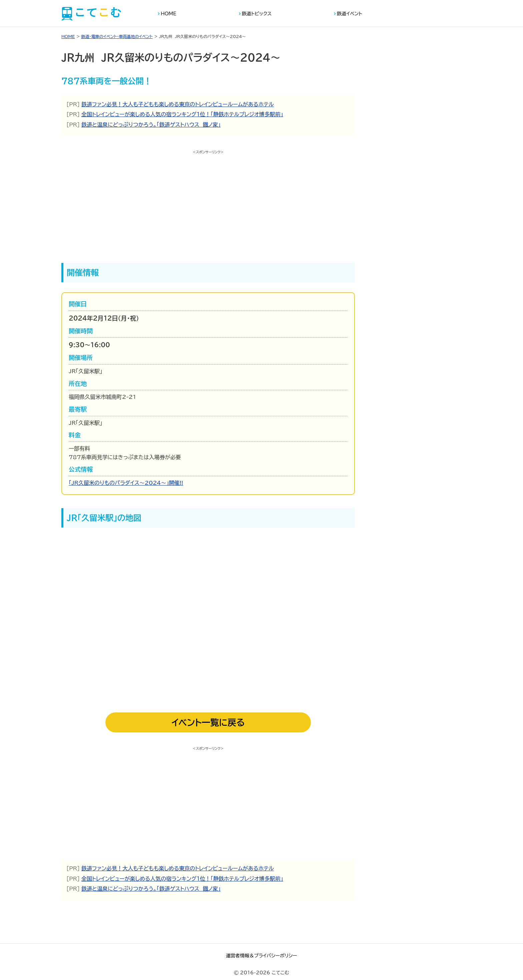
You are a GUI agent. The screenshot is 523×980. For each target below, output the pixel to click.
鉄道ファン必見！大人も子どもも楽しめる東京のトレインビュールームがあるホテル (177, 104)
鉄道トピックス (257, 13)
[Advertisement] (208, 203)
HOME (168, 13)
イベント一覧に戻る (208, 722)
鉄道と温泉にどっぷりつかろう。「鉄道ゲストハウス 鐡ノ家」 (150, 124)
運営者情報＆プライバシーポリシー (261, 955)
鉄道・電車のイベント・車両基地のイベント (116, 36)
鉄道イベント (349, 13)
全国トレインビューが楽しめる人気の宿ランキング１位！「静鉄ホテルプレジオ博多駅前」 (182, 114)
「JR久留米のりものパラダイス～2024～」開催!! (126, 483)
